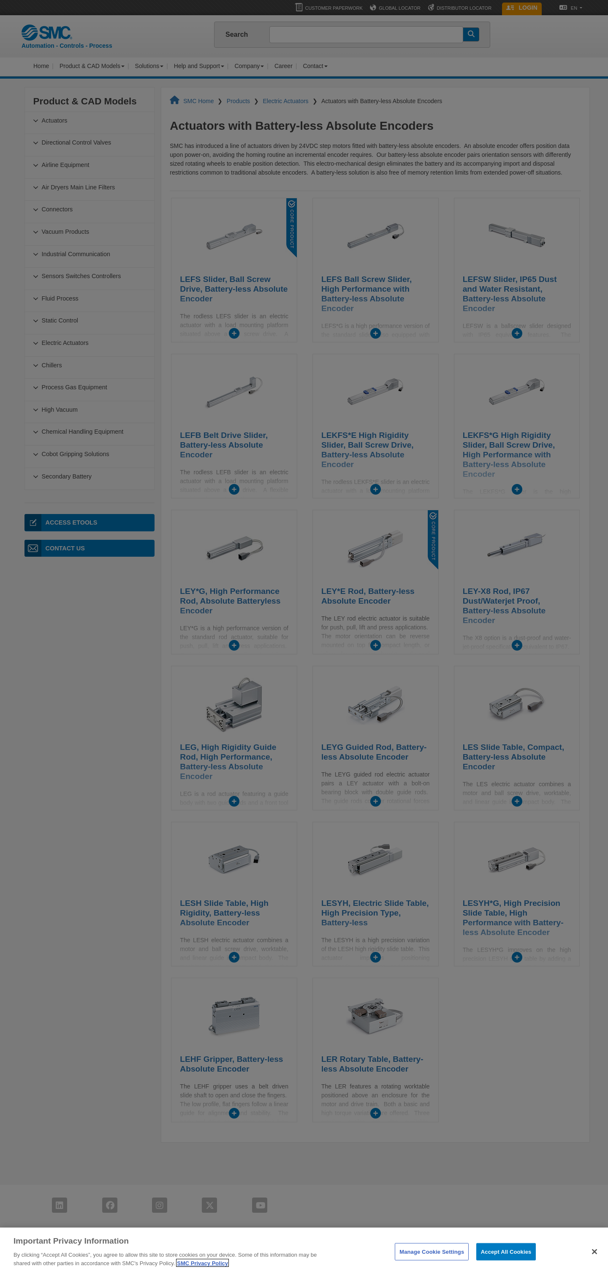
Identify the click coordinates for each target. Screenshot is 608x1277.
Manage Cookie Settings (431, 1262)
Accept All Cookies (506, 1262)
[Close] (594, 1262)
